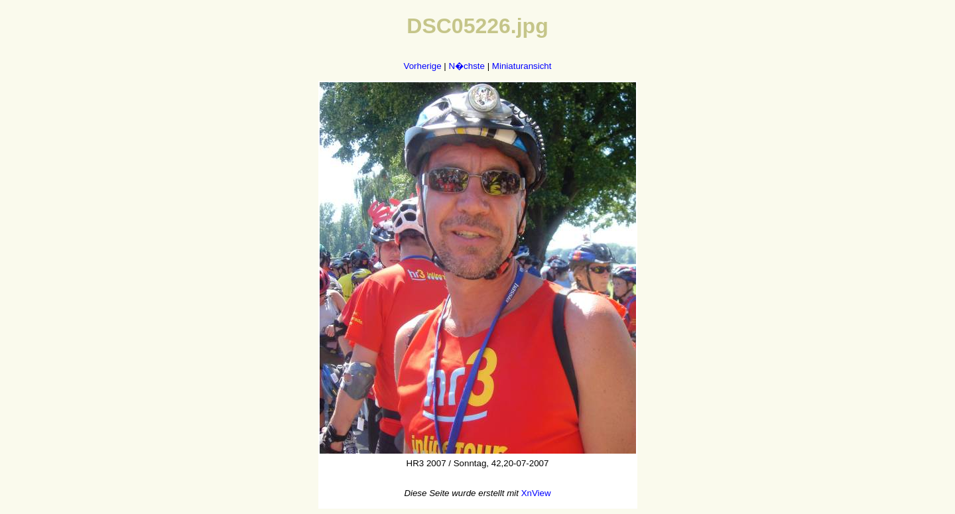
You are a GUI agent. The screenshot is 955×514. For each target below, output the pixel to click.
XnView (536, 493)
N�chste (466, 66)
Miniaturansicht (522, 66)
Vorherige (423, 66)
